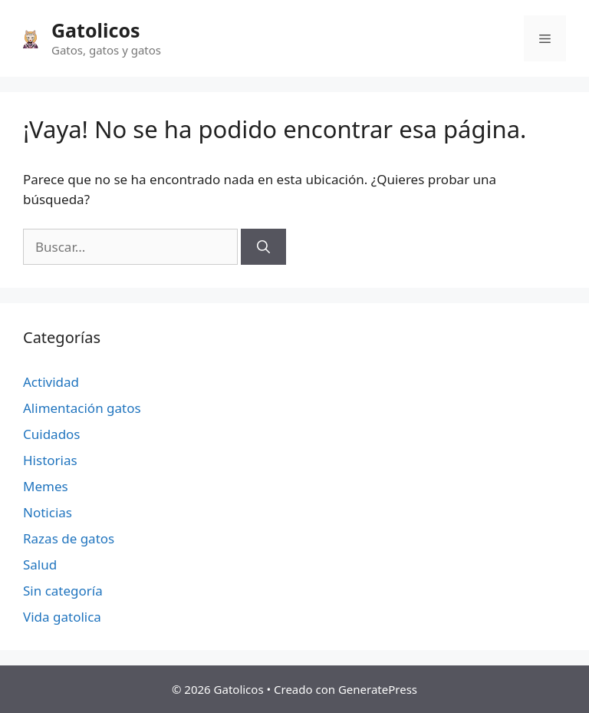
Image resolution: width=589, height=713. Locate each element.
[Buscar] (263, 247)
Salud (40, 564)
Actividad (51, 382)
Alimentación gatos (82, 408)
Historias (50, 460)
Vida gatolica (62, 617)
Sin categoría (63, 590)
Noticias (47, 512)
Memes (45, 486)
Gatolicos (95, 30)
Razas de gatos (68, 538)
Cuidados (52, 434)
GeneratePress (377, 689)
